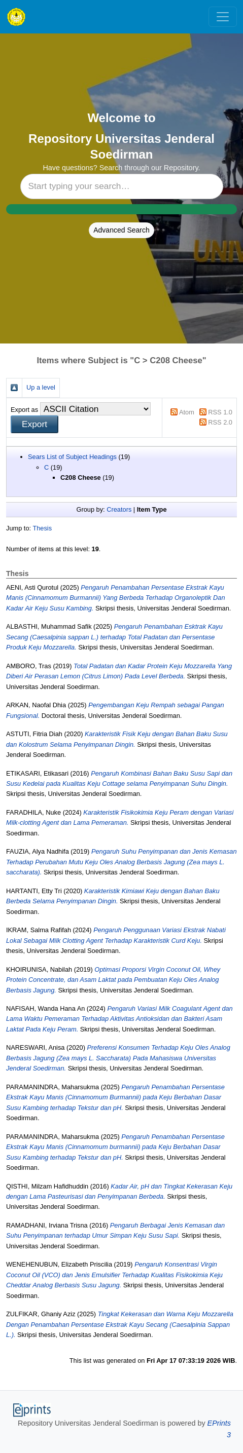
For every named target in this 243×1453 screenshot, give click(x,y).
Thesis (42, 528)
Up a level (40, 387)
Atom (186, 412)
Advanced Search (121, 230)
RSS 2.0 (220, 422)
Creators (119, 509)
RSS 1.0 (220, 412)
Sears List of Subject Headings (72, 457)
